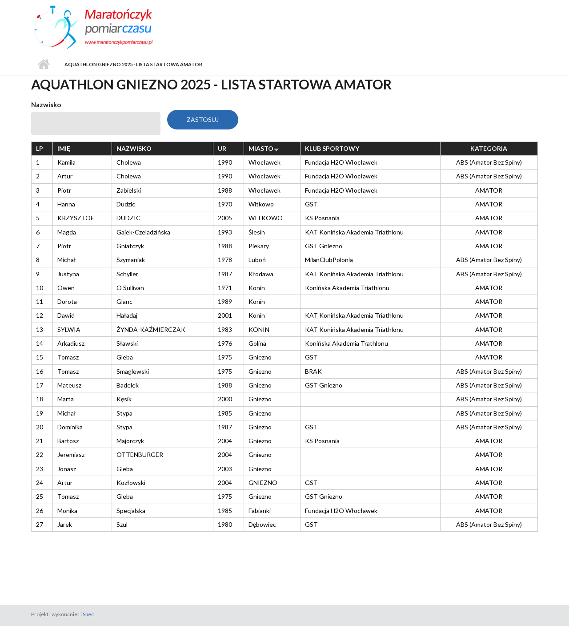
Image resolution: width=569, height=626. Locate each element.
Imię (63, 148)
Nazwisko (46, 105)
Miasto (263, 148)
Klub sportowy (332, 148)
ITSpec (86, 614)
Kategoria (488, 148)
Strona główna (43, 64)
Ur (222, 148)
